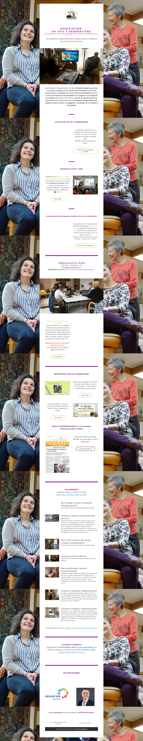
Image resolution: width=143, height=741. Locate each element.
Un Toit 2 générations (84, 647)
